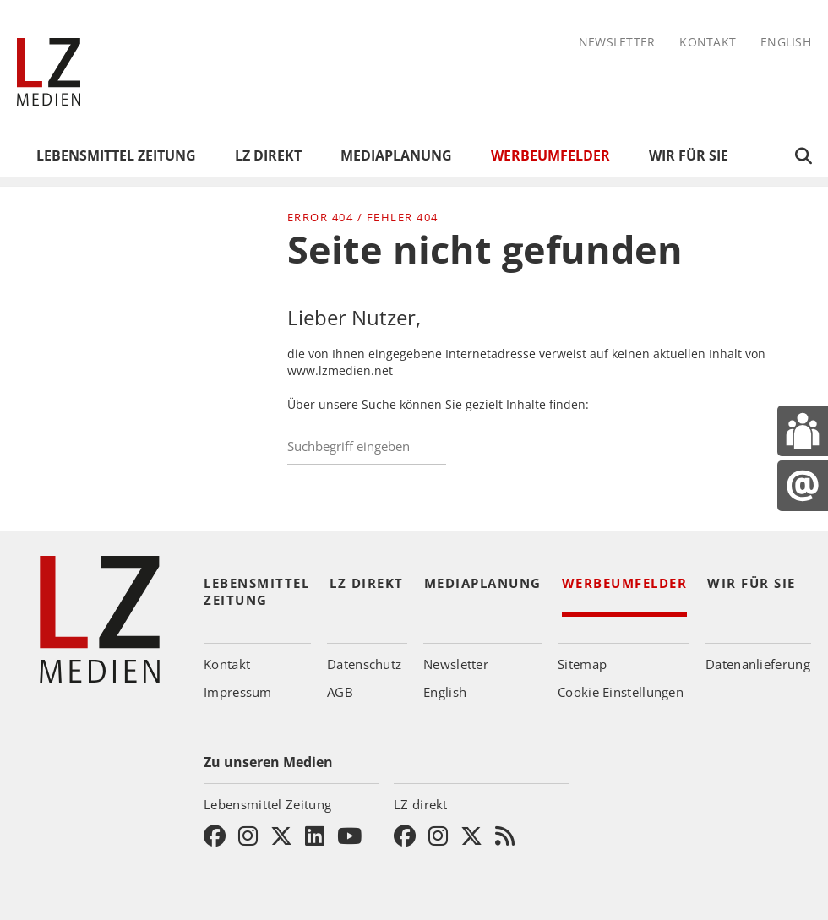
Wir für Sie (688, 155)
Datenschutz (364, 664)
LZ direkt (268, 155)
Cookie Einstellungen (621, 691)
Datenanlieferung (757, 664)
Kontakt (707, 42)
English (785, 42)
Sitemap (582, 664)
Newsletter (617, 42)
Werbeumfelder (550, 155)
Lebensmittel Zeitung (116, 155)
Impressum (238, 691)
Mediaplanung (396, 155)
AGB (340, 691)
